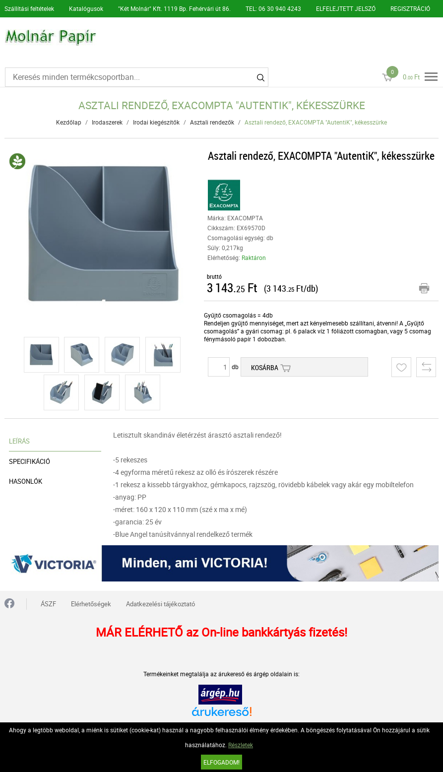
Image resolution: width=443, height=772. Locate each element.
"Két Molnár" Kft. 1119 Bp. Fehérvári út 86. (174, 8)
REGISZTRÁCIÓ (410, 8)
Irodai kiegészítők (156, 122)
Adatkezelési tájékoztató (160, 603)
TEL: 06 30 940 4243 (273, 8)
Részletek (240, 745)
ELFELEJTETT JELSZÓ (346, 8)
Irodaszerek (107, 122)
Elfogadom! (221, 762)
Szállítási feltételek (29, 8)
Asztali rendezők (212, 122)
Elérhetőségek (91, 603)
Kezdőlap (68, 122)
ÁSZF (48, 603)
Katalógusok (86, 8)
